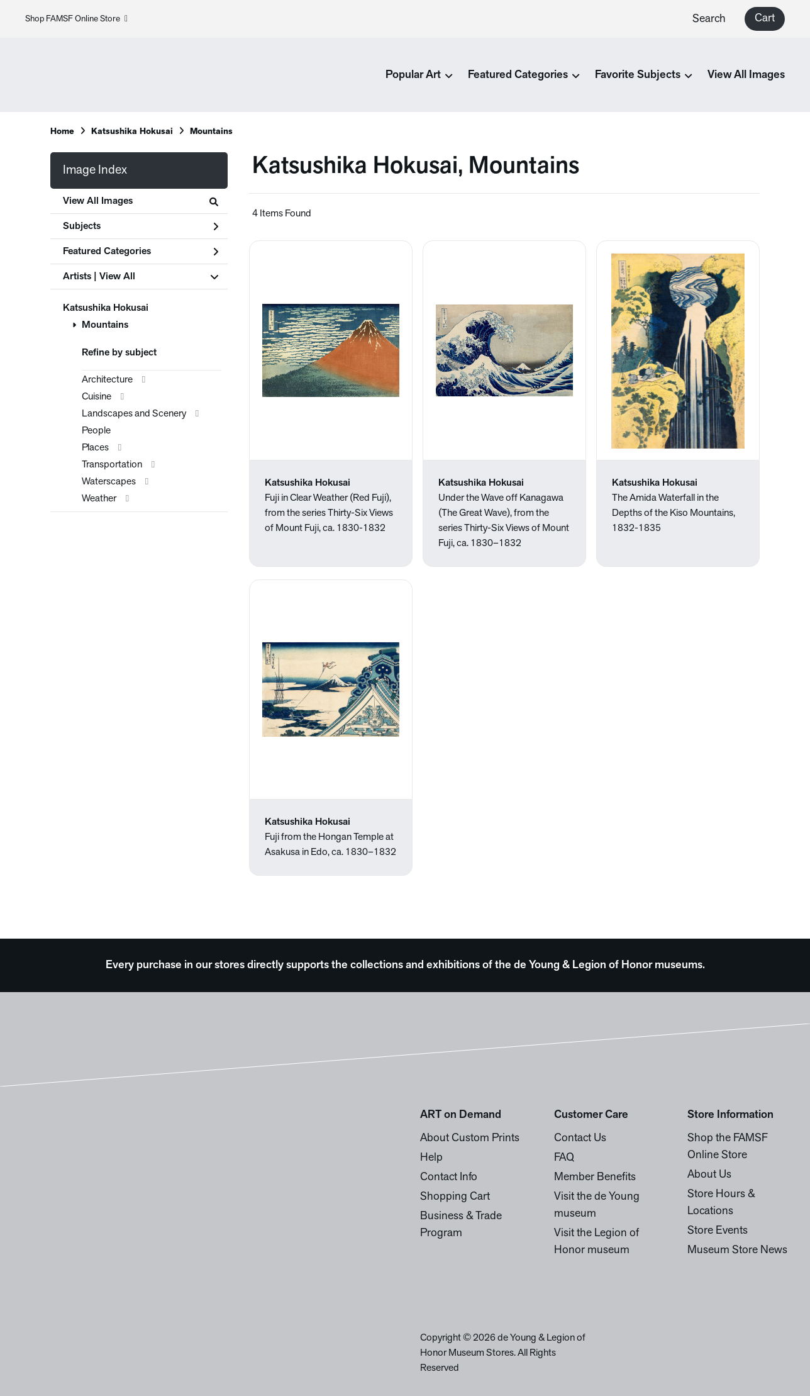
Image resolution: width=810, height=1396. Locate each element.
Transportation (112, 465)
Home (62, 132)
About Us (709, 1175)
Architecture (107, 380)
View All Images (746, 75)
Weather (99, 499)
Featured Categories (140, 252)
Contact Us (580, 1138)
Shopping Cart (455, 1197)
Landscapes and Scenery (134, 414)
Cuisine (96, 397)
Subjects (140, 226)
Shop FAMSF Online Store (76, 19)
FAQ (564, 1158)
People (96, 431)
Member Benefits (595, 1177)
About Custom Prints (469, 1138)
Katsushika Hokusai (132, 132)
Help (431, 1158)
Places (95, 448)
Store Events (717, 1231)
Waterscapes (109, 482)
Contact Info (448, 1177)
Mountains (211, 132)
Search (709, 19)
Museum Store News (737, 1250)
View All (117, 277)
